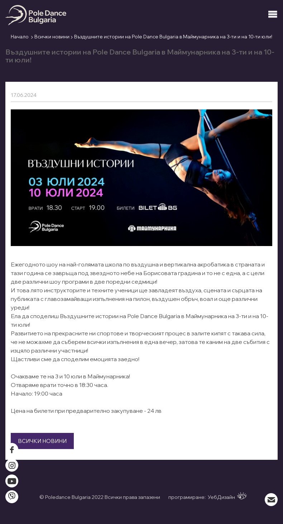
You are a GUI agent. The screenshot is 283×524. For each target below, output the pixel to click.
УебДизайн (227, 496)
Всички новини (51, 36)
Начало (20, 36)
